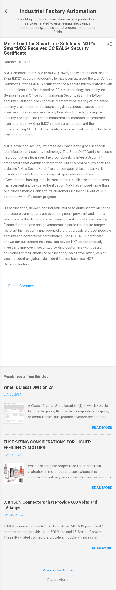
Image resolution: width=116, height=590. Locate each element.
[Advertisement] (58, 325)
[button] (109, 44)
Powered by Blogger (58, 570)
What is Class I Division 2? (28, 387)
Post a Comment (21, 286)
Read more (102, 427)
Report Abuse (58, 580)
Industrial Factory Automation (58, 11)
